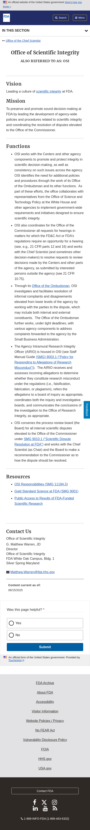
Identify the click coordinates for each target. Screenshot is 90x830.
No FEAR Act (45, 730)
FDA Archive (45, 683)
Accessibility (45, 702)
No (17, 635)
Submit (45, 647)
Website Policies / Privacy (45, 721)
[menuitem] (45, 589)
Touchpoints (15, 660)
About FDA (45, 692)
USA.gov (44, 768)
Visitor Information (45, 711)
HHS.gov (45, 759)
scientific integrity (48, 91)
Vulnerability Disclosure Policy (45, 740)
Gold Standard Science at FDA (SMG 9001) (46, 491)
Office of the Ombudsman (50, 286)
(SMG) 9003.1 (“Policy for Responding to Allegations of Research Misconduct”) (43, 362)
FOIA (45, 749)
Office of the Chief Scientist (23, 40)
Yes (18, 623)
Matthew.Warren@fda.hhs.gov (32, 572)
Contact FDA (45, 791)
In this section (15, 30)
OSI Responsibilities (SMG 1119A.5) (41, 484)
